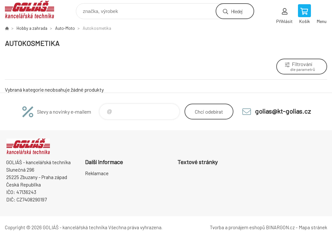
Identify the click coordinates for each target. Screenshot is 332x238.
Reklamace (97, 173)
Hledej (237, 11)
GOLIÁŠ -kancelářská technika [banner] (33, 9)
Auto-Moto (65, 28)
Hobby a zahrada (32, 28)
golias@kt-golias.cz (283, 111)
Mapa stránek (313, 227)
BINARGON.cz (280, 227)
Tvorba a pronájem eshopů (237, 227)
